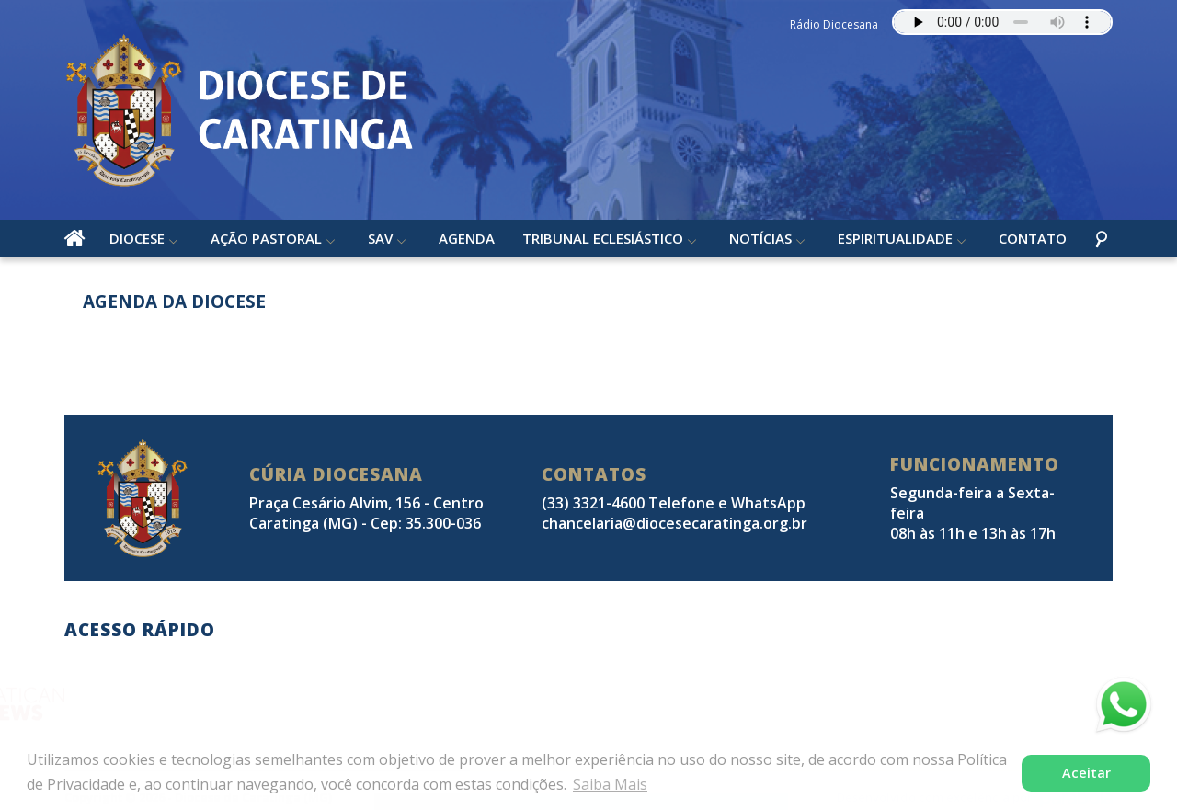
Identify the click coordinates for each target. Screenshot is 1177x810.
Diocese (137, 238)
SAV (380, 238)
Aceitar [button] (1086, 772)
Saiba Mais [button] (610, 784)
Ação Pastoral (266, 238)
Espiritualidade (895, 238)
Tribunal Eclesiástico (602, 238)
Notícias (760, 238)
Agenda (467, 238)
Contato (1033, 238)
